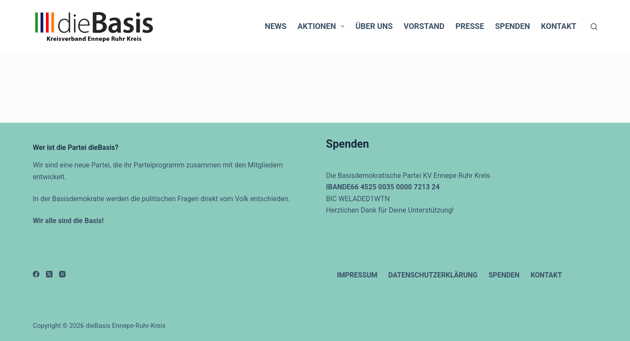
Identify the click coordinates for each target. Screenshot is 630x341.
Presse (469, 26)
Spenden (512, 26)
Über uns (373, 26)
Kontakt (559, 26)
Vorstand (424, 26)
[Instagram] (62, 274)
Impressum (357, 275)
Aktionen (323, 26)
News (276, 26)
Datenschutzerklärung (433, 275)
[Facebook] (36, 274)
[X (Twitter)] (49, 274)
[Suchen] (594, 26)
